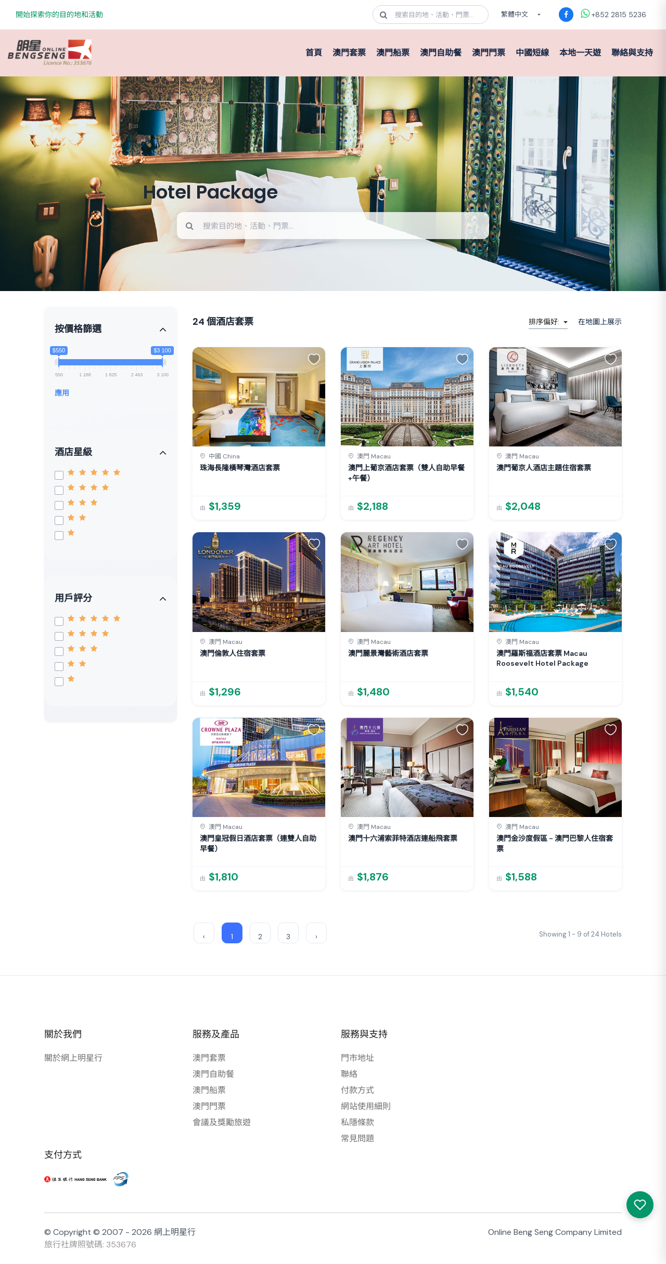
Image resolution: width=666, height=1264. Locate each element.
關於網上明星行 (73, 1057)
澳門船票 (392, 52)
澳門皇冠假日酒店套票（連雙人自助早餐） (258, 843)
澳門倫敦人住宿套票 (232, 653)
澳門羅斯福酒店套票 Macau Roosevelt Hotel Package (542, 658)
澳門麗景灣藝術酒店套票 (388, 653)
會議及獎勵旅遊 (222, 1122)
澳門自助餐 (441, 52)
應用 (62, 393)
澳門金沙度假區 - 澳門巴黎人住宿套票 (554, 843)
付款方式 (357, 1090)
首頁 (313, 52)
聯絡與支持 (632, 52)
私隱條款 (357, 1122)
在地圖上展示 (600, 321)
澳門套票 (349, 52)
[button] (314, 358)
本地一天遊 (580, 52)
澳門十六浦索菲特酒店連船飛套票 (402, 838)
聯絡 (349, 1074)
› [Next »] (316, 936)
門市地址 (357, 1057)
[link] (259, 433)
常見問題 (357, 1138)
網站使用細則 (366, 1106)
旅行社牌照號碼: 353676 (90, 1244)
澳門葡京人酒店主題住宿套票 (543, 467)
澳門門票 (488, 52)
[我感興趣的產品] (640, 1204)
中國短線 (532, 52)
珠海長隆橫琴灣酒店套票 (240, 467)
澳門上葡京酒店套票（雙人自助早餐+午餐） (406, 473)
